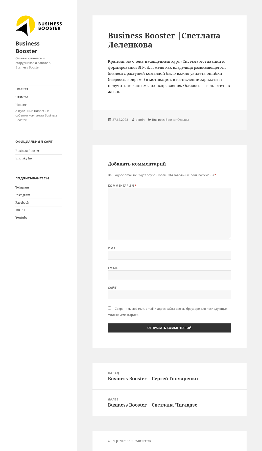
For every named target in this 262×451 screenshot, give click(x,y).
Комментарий (122, 185)
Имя (111, 248)
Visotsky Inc (24, 158)
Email (113, 268)
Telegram (22, 187)
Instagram (22, 195)
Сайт (112, 288)
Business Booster (27, 47)
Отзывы (21, 97)
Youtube (21, 217)
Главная (21, 89)
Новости (38, 112)
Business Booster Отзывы (170, 119)
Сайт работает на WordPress (129, 441)
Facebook (22, 202)
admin (140, 119)
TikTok (20, 210)
